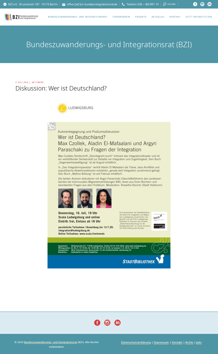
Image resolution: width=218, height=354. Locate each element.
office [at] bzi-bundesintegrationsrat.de (92, 4)
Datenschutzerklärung (136, 342)
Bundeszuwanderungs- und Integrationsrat (50, 342)
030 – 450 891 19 (148, 4)
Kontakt (177, 342)
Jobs (199, 342)
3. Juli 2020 (21, 82)
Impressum (161, 342)
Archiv (189, 342)
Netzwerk (38, 82)
